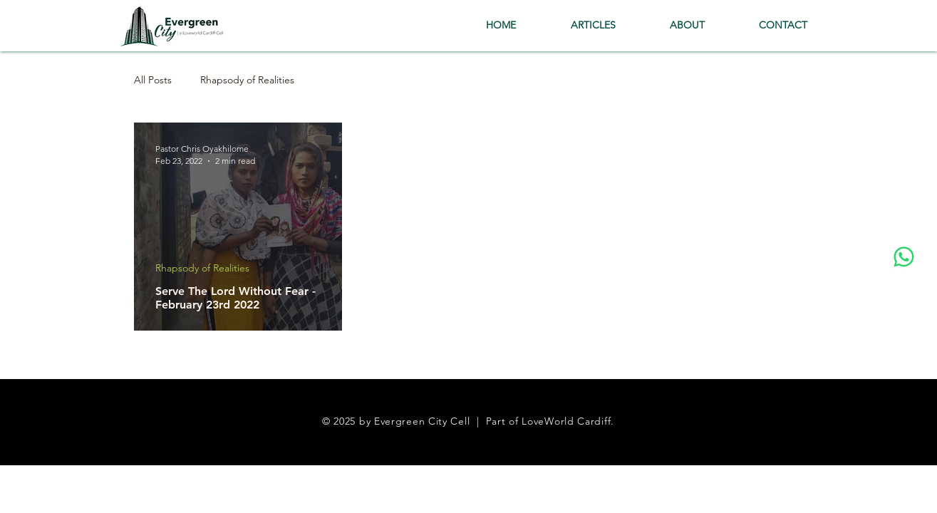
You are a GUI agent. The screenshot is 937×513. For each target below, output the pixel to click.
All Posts (153, 80)
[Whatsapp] (903, 256)
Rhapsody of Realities (247, 80)
